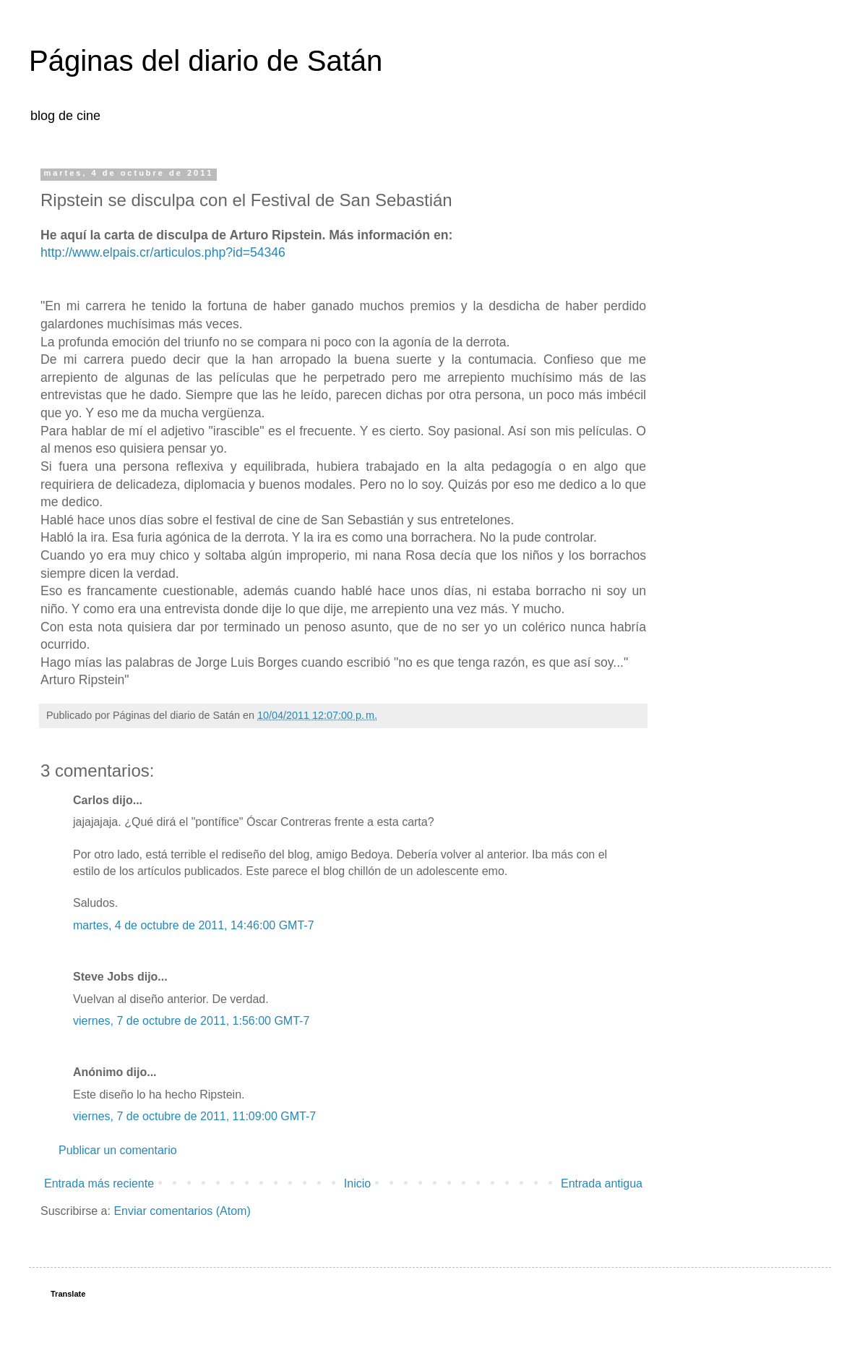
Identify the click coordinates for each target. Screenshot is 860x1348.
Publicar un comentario (118, 1150)
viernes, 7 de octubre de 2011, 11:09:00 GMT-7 (194, 1116)
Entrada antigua (601, 1183)
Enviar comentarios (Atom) (181, 1211)
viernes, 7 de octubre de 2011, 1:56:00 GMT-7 (191, 1021)
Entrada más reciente (99, 1183)
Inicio (357, 1183)
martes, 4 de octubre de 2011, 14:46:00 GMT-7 (193, 925)
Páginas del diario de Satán (205, 61)
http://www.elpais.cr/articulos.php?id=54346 (162, 252)
